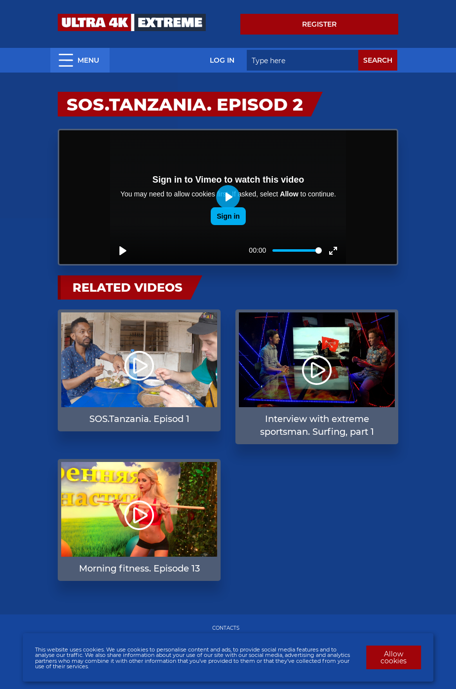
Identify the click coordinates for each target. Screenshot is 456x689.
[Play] (123, 251)
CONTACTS (225, 628)
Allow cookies (393, 657)
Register (319, 24)
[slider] (297, 250)
